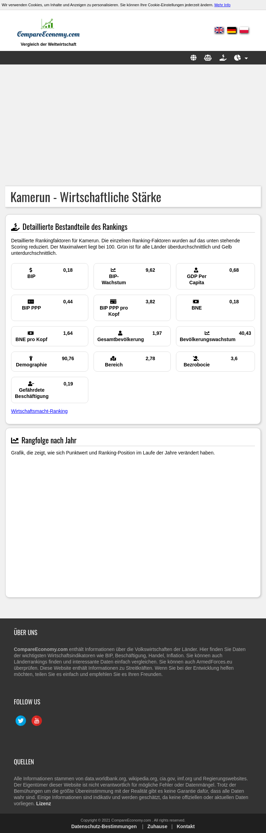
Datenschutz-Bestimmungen (104, 826)
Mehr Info (222, 5)
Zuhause (158, 826)
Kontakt (186, 826)
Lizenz (43, 803)
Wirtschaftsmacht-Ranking (39, 411)
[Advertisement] (133, 125)
